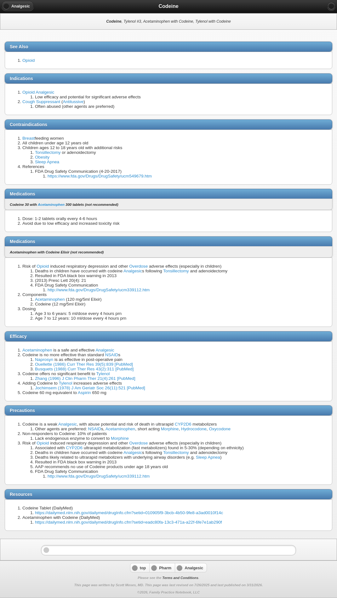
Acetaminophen (51, 204)
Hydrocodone (194, 429)
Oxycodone (220, 429)
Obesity (42, 157)
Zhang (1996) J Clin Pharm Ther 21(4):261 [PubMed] (85, 378)
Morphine (170, 429)
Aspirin (84, 392)
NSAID (111, 354)
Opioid (28, 60)
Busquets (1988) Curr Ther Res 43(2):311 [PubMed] (84, 369)
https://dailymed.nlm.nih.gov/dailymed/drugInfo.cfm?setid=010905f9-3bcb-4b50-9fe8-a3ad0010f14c (129, 512)
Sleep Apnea (47, 162)
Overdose (138, 266)
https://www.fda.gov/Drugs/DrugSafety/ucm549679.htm (100, 176)
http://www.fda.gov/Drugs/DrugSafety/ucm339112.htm (99, 289)
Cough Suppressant (41, 101)
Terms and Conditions (180, 578)
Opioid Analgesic (38, 92)
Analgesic (132, 271)
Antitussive (73, 101)
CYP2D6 (183, 424)
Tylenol (103, 373)
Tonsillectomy (48, 152)
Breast (28, 138)
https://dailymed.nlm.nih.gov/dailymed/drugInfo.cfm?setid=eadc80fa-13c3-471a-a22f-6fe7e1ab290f (128, 522)
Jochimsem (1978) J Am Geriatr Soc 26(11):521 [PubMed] (90, 388)
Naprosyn (44, 359)
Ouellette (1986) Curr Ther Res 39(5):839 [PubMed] (84, 364)
